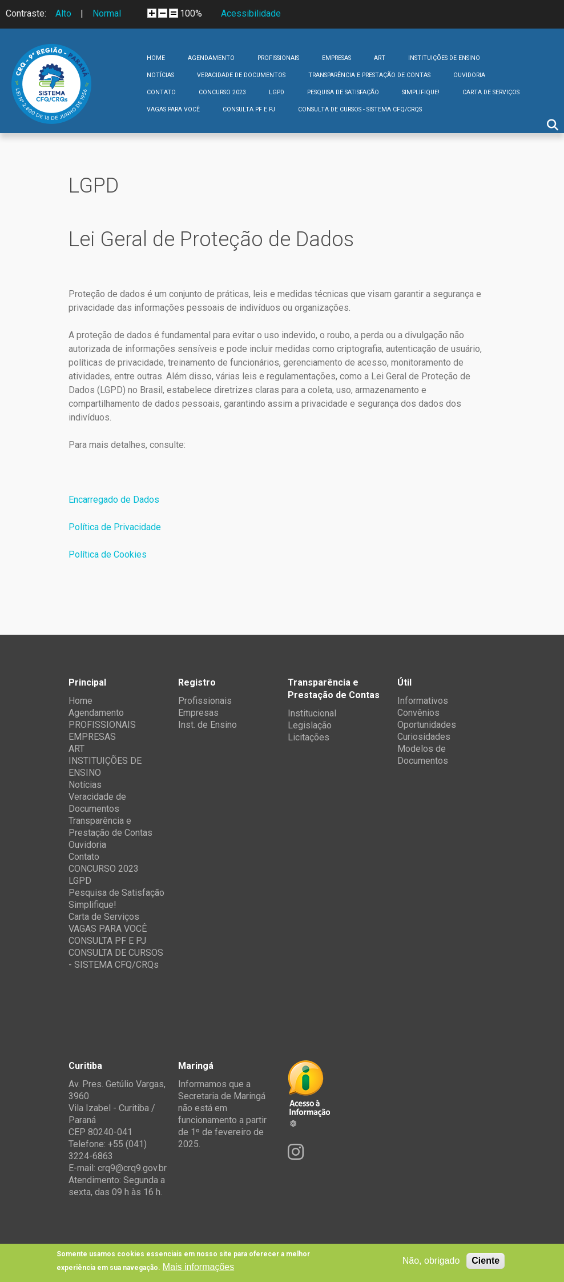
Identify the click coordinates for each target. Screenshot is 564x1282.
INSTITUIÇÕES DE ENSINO (444, 58)
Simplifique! (421, 92)
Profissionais (205, 700)
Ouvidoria (469, 75)
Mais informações (198, 1267)
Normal (106, 13)
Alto (63, 13)
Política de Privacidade (115, 527)
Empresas (198, 712)
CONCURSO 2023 (222, 92)
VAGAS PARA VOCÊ (173, 109)
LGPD (276, 92)
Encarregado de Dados (114, 499)
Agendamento (211, 58)
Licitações (308, 737)
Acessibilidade (251, 13)
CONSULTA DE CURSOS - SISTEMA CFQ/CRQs (360, 109)
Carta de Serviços (490, 92)
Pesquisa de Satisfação (343, 92)
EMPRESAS (336, 58)
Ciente (485, 1260)
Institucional (312, 713)
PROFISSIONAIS (278, 58)
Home (156, 58)
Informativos (422, 700)
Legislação (310, 725)
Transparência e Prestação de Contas (369, 75)
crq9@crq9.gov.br (132, 1168)
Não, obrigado (431, 1260)
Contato (161, 92)
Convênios (418, 712)
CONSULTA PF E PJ (249, 109)
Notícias (160, 75)
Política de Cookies (108, 554)
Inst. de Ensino (207, 724)
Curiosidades (423, 736)
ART (379, 58)
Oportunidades (426, 724)
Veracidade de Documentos (241, 75)
